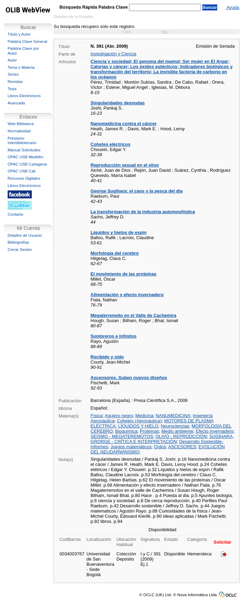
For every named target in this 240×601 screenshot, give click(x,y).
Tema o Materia (21, 67)
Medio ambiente (177, 431)
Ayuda (232, 7)
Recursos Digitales (24, 178)
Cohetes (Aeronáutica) (139, 420)
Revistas (15, 81)
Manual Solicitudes (24, 150)
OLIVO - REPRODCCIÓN (181, 436)
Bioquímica (126, 431)
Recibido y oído (107, 356)
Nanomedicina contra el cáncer (124, 123)
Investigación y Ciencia (113, 53)
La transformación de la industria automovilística (143, 211)
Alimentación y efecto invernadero (127, 294)
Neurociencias (175, 426)
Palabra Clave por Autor (23, 50)
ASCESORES (182, 446)
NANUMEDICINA (173, 415)
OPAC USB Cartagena (27, 164)
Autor (12, 60)
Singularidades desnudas (118, 102)
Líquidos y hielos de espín (119, 232)
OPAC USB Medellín (26, 157)
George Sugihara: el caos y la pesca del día (137, 191)
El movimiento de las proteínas (124, 273)
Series (13, 74)
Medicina (144, 415)
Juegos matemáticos (130, 446)
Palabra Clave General (27, 41)
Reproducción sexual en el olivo (125, 165)
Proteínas (149, 431)
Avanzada (16, 103)
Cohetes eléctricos (110, 144)
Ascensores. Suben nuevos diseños (129, 377)
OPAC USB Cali (21, 171)
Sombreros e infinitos (114, 336)
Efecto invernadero (214, 431)
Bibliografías (18, 242)
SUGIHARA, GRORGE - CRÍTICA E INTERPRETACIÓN (162, 439)
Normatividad (19, 131)
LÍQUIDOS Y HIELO (138, 426)
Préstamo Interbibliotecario (22, 140)
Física (97, 415)
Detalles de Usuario (25, 235)
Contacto (15, 214)
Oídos (160, 446)
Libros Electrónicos (24, 96)
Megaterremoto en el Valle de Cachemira (133, 315)
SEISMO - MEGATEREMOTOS (122, 436)
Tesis (12, 89)
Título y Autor (19, 34)
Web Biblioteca (21, 124)
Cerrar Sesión (20, 249)
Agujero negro (119, 415)
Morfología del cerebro (115, 253)
